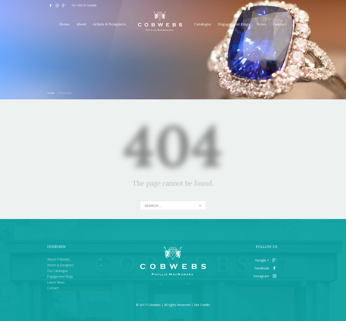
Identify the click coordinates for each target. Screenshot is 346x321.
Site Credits (202, 305)
